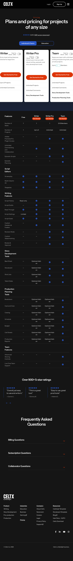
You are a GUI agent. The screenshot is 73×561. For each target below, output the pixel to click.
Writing (6, 509)
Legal (38, 518)
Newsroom (40, 512)
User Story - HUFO (59, 518)
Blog (55, 515)
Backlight (61, 547)
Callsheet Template (59, 509)
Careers (39, 515)
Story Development (10, 512)
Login (49, 4)
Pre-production (9, 515)
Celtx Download (58, 521)
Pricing (22, 520)
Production (7, 518)
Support (40, 524)
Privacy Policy (41, 521)
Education (45, 43)
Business (23, 512)
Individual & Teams (28, 43)
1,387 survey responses (41, 35)
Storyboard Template (60, 512)
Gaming (23, 515)
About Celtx (41, 509)
